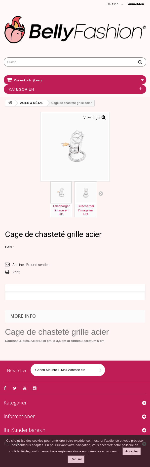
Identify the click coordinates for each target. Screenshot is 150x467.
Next (100, 193)
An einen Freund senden (30, 265)
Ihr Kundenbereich (24, 430)
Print (16, 272)
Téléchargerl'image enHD (61, 210)
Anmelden (136, 4)
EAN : (9, 247)
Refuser (76, 459)
